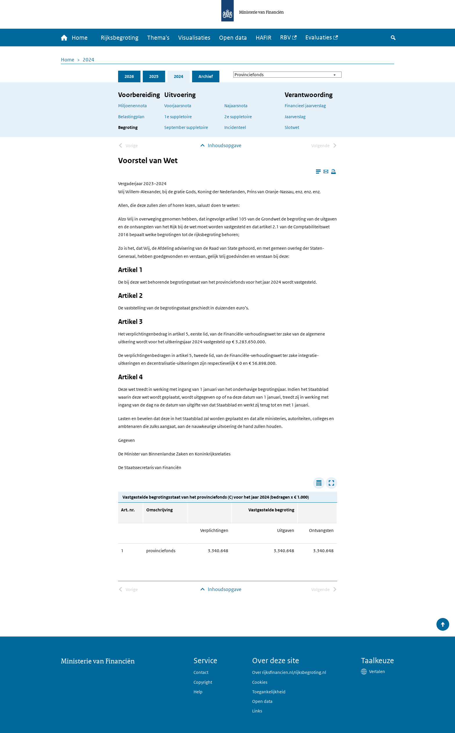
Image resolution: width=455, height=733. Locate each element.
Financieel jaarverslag (305, 105)
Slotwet (292, 127)
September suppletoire (186, 127)
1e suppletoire (178, 116)
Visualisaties (194, 37)
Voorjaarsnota (177, 105)
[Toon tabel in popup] (331, 483)
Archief (205, 76)
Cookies (259, 682)
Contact (201, 672)
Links (257, 711)
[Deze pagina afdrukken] (333, 171)
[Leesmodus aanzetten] (318, 171)
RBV (285, 37)
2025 (153, 76)
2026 (129, 76)
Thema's (158, 37)
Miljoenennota (132, 105)
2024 (88, 59)
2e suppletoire (238, 116)
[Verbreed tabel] (319, 483)
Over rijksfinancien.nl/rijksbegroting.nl (289, 672)
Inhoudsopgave (224, 145)
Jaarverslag (295, 116)
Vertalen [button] (377, 671)
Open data (233, 37)
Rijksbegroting (119, 37)
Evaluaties (318, 37)
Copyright (203, 682)
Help (198, 691)
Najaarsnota (236, 105)
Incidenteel (235, 127)
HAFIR (263, 37)
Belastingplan (131, 116)
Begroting (128, 127)
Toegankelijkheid (269, 691)
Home (67, 59)
